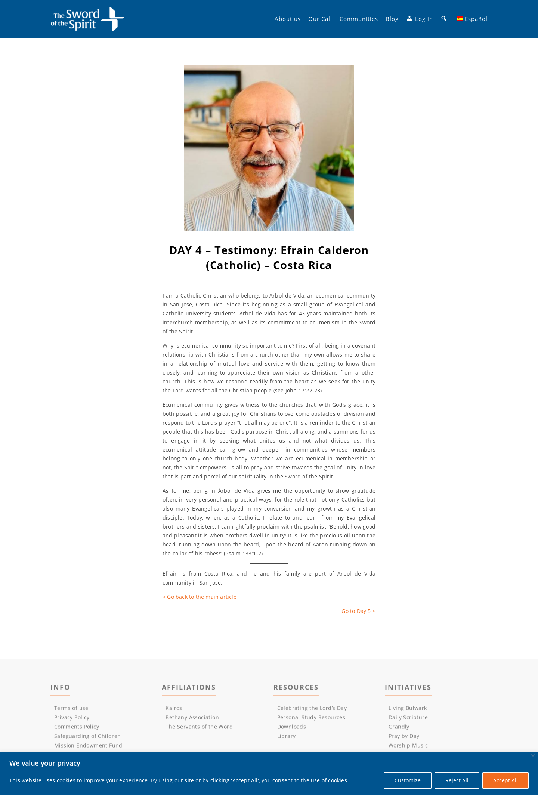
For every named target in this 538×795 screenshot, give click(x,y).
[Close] (533, 755)
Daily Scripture (408, 718)
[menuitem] (472, 19)
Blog (392, 19)
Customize (408, 780)
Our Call (320, 19)
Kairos (174, 709)
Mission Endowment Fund (88, 747)
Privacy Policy (72, 718)
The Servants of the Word (199, 728)
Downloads (291, 728)
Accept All (505, 780)
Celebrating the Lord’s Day (312, 709)
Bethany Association (192, 718)
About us (288, 19)
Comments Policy (76, 728)
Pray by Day (404, 737)
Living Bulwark (408, 709)
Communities (359, 19)
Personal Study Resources (311, 718)
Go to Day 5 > (358, 610)
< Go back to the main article (199, 596)
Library (286, 737)
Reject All (457, 780)
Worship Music (408, 747)
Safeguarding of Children (87, 737)
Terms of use (71, 709)
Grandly (399, 728)
